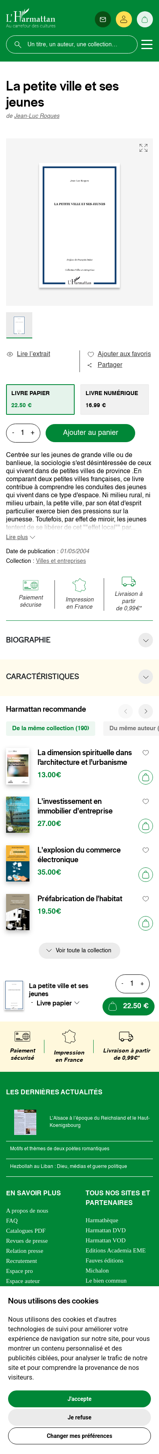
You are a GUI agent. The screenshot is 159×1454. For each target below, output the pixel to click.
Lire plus (17, 537)
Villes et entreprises (61, 561)
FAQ (12, 1220)
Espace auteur (23, 1281)
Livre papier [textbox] (54, 1003)
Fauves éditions (104, 1260)
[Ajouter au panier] (145, 777)
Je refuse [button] (79, 1417)
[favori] (146, 753)
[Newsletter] (103, 19)
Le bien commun (106, 1280)
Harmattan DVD (106, 1230)
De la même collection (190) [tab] (50, 728)
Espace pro (19, 1271)
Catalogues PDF (26, 1230)
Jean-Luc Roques (36, 116)
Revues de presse (27, 1241)
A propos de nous (27, 1210)
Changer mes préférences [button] (79, 1436)
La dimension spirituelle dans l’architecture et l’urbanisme (85, 757)
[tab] (40, 399)
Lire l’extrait (28, 354)
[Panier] (145, 19)
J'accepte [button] (79, 1399)
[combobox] (60, 1003)
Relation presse (24, 1251)
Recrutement (21, 1261)
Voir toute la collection (83, 951)
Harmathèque (102, 1220)
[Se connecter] (124, 19)
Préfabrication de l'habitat (80, 899)
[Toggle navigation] (147, 45)
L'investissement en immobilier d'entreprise (75, 806)
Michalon (97, 1270)
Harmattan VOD (106, 1240)
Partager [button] (104, 365)
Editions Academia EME (116, 1250)
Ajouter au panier (90, 433)
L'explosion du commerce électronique (79, 855)
